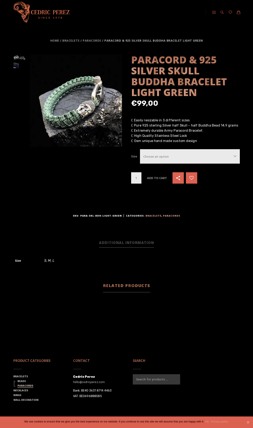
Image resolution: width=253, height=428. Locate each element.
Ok (208, 421)
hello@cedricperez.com (89, 383)
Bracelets (71, 40)
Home (54, 40)
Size (134, 156)
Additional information (126, 243)
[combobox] (190, 156)
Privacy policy (220, 421)
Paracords (92, 40)
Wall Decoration (25, 400)
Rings (17, 396)
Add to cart (157, 178)
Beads (21, 381)
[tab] (126, 243)
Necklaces (20, 391)
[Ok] (248, 422)
